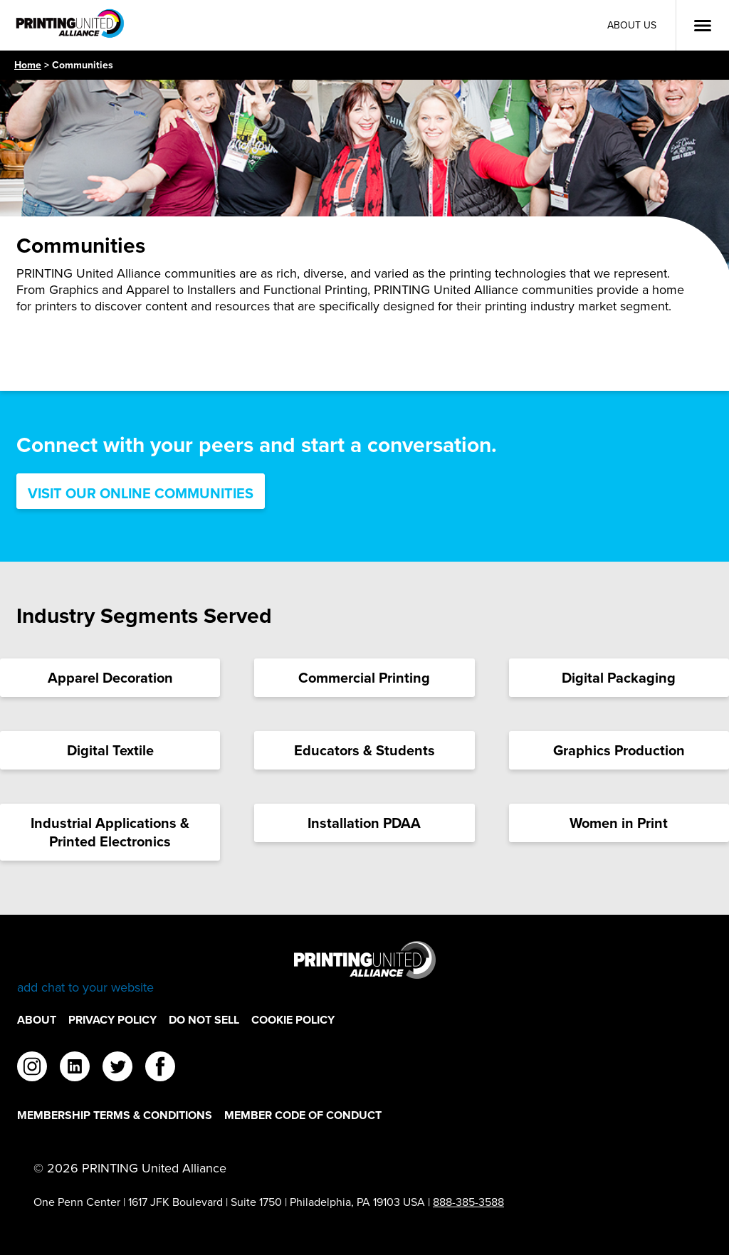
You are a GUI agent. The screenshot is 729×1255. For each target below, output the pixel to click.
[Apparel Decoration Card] (110, 677)
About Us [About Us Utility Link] (631, 25)
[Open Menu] (702, 25)
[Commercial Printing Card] (364, 677)
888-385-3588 (468, 1202)
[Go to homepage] (364, 968)
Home (27, 65)
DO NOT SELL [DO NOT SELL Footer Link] (204, 1020)
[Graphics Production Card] (619, 750)
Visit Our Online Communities (140, 493)
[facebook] (160, 1068)
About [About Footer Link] (36, 1020)
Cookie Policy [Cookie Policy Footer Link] (293, 1020)
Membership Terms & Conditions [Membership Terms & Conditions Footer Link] (114, 1115)
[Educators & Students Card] (364, 750)
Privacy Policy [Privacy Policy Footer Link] (112, 1020)
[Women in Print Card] (619, 823)
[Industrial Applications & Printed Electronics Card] (110, 832)
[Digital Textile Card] (110, 750)
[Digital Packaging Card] (619, 677)
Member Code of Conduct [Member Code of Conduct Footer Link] (303, 1115)
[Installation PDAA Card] (364, 823)
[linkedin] (75, 1068)
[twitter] (117, 1068)
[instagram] (32, 1068)
